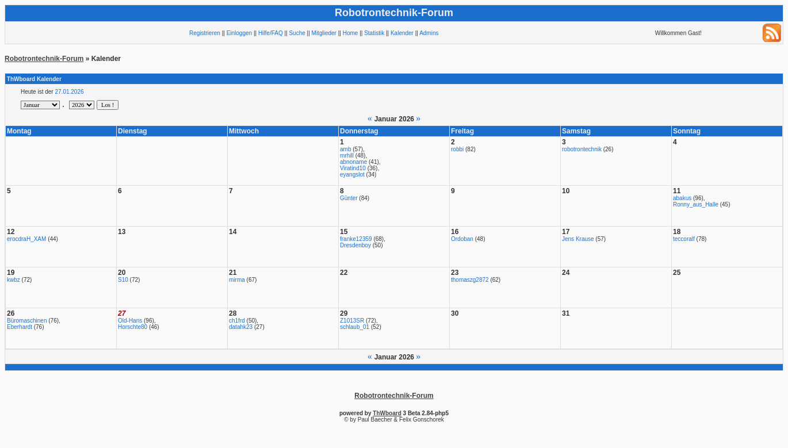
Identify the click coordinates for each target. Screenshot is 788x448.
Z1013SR (352, 320)
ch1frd (237, 320)
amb (345, 149)
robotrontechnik (582, 149)
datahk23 (241, 327)
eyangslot (352, 174)
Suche (297, 33)
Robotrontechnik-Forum (44, 59)
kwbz (13, 280)
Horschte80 (132, 327)
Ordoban (462, 239)
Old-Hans (130, 320)
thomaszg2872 (470, 280)
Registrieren (204, 33)
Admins (428, 33)
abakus (682, 198)
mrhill (347, 155)
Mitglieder (324, 33)
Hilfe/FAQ (270, 33)
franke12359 (356, 239)
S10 (123, 280)
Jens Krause (578, 239)
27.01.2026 (69, 92)
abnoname (353, 162)
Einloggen (239, 33)
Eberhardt (19, 327)
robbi (457, 149)
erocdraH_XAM (26, 239)
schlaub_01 (354, 327)
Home (350, 33)
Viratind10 (353, 168)
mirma (237, 280)
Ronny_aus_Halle (695, 204)
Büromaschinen (27, 320)
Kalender (402, 33)
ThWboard (387, 413)
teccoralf (684, 239)
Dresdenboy (355, 245)
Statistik (374, 33)
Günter (349, 198)
